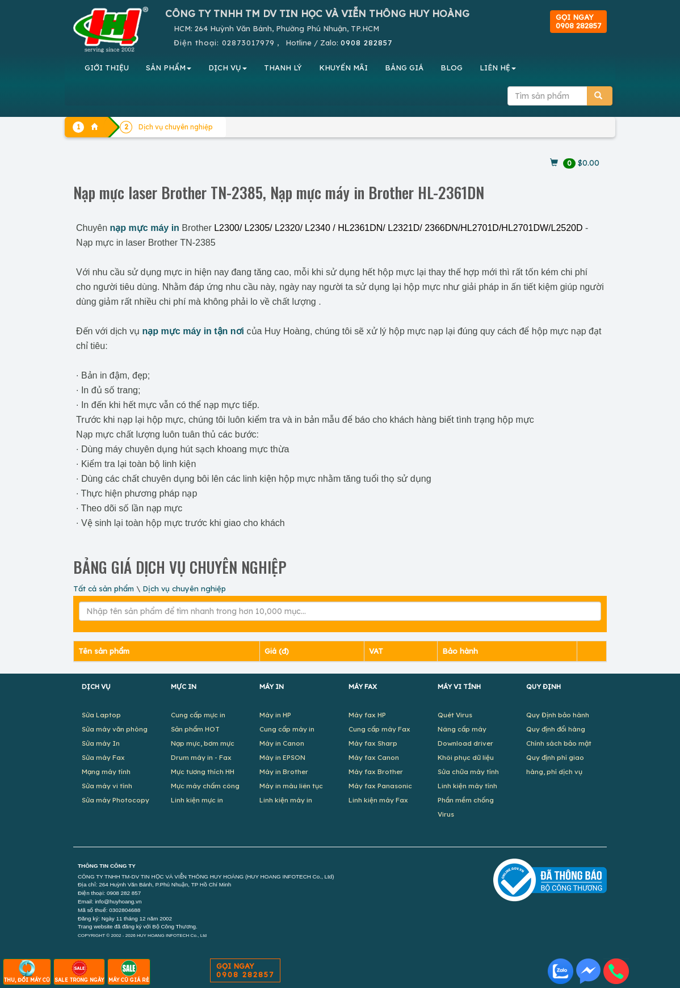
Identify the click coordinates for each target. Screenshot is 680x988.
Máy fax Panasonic (380, 785)
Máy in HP (275, 714)
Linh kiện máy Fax (378, 800)
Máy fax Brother (376, 771)
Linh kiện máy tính (467, 785)
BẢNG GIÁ (404, 67)
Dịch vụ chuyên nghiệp (184, 588)
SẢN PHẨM (168, 67)
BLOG (451, 67)
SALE (79, 971)
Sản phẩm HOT (195, 729)
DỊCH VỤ (227, 67)
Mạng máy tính (106, 771)
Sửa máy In (101, 743)
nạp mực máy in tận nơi (193, 331)
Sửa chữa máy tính (468, 771)
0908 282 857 (124, 893)
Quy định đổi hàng (555, 729)
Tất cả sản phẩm (103, 588)
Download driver (465, 743)
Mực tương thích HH (202, 771)
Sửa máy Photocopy (115, 800)
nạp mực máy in (144, 228)
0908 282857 (366, 42)
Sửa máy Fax (103, 757)
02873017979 (248, 42)
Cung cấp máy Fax (379, 729)
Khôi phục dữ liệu (466, 757)
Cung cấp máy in (286, 729)
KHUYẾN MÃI (343, 67)
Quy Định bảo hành (557, 714)
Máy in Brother (283, 771)
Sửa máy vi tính (107, 785)
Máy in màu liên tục (291, 785)
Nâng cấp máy (462, 729)
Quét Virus (455, 714)
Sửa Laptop (101, 714)
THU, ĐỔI (27, 971)
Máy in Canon (281, 743)
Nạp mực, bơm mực (202, 743)
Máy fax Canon (374, 757)
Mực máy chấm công (205, 785)
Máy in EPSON (282, 757)
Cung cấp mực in (198, 714)
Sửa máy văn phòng (115, 729)
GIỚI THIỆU (107, 67)
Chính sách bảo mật (558, 743)
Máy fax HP (367, 714)
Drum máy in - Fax (201, 757)
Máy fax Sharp (373, 743)
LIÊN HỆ (498, 67)
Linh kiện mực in (197, 800)
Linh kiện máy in (285, 800)
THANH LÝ (283, 67)
